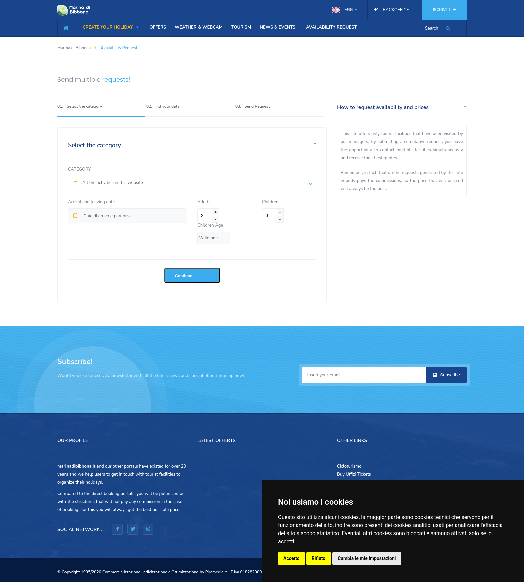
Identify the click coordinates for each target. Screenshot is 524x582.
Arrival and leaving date (91, 202)
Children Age (210, 225)
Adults (204, 202)
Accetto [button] (291, 558)
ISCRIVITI (444, 9)
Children (270, 202)
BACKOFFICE (396, 10)
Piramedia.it (216, 572)
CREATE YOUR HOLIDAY (111, 27)
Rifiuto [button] (319, 558)
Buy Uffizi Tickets (354, 474)
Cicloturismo (349, 466)
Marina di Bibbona (74, 48)
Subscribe (446, 374)
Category (79, 169)
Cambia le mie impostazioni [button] (367, 558)
